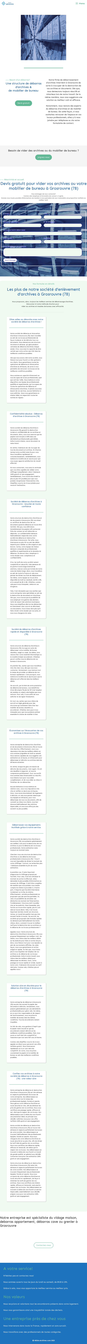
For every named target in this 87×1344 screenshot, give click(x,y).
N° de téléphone (50, 222)
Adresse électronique (11, 222)
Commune (47, 238)
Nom (46, 213)
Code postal (8, 238)
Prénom (6, 213)
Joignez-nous (43, 157)
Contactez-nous (43, 1245)
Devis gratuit (23, 103)
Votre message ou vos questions (14, 246)
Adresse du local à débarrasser (14, 230)
